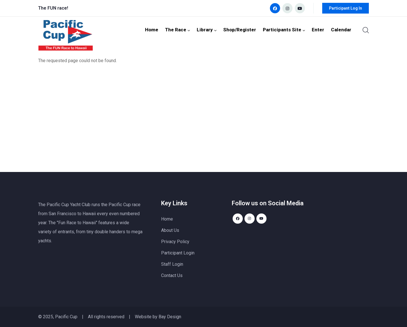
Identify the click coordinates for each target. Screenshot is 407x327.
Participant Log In (345, 8)
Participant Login (177, 253)
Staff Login (172, 264)
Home (162, 29)
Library (215, 29)
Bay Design (170, 316)
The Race (188, 29)
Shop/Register (246, 29)
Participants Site (288, 29)
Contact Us (172, 275)
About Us (170, 230)
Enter (320, 29)
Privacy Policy (175, 241)
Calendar (341, 29)
